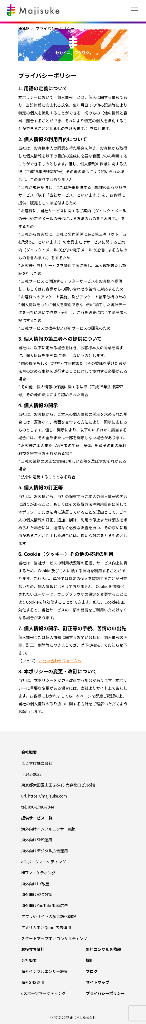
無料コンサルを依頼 (103, 949)
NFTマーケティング (38, 873)
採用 (90, 960)
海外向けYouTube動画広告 (44, 905)
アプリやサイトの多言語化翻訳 (48, 916)
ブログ (91, 971)
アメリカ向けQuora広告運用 (46, 927)
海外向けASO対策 (36, 894)
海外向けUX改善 (35, 884)
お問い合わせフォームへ (60, 661)
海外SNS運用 (32, 982)
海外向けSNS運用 (36, 840)
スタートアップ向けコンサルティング (54, 938)
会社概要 (29, 960)
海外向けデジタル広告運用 (44, 851)
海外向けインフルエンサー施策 (48, 829)
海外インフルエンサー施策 (44, 971)
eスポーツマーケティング (43, 862)
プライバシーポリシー (105, 993)
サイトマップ (97, 982)
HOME (23, 28)
